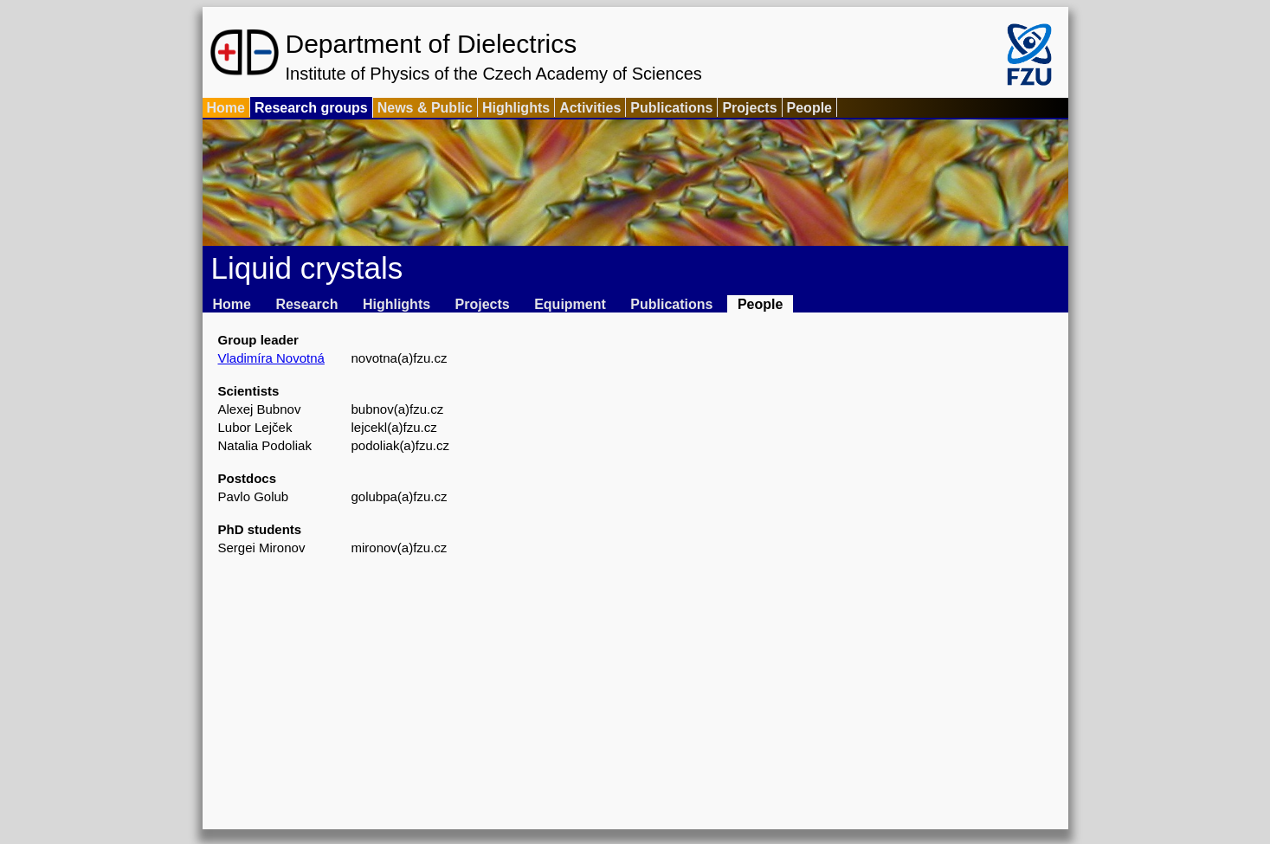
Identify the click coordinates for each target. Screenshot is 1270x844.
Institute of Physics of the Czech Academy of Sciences (494, 73)
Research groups (311, 107)
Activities (590, 107)
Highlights (516, 107)
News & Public (425, 107)
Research (306, 304)
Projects (749, 107)
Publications (671, 107)
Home (226, 107)
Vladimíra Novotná (271, 358)
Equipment (570, 304)
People (809, 107)
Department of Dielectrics (431, 43)
